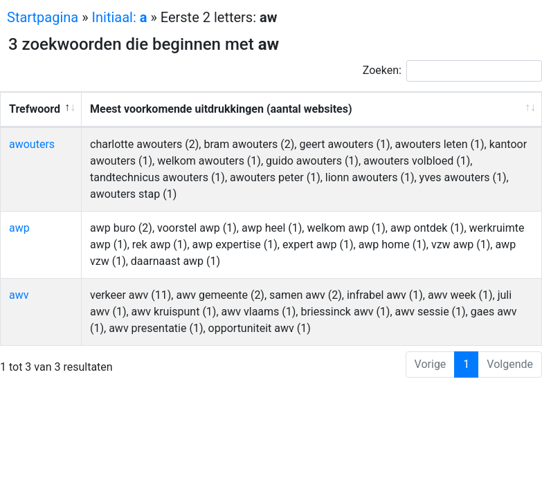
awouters (32, 144)
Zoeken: (452, 71)
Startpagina (42, 17)
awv (18, 295)
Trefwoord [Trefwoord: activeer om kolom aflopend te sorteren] (34, 109)
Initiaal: (119, 17)
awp (19, 227)
